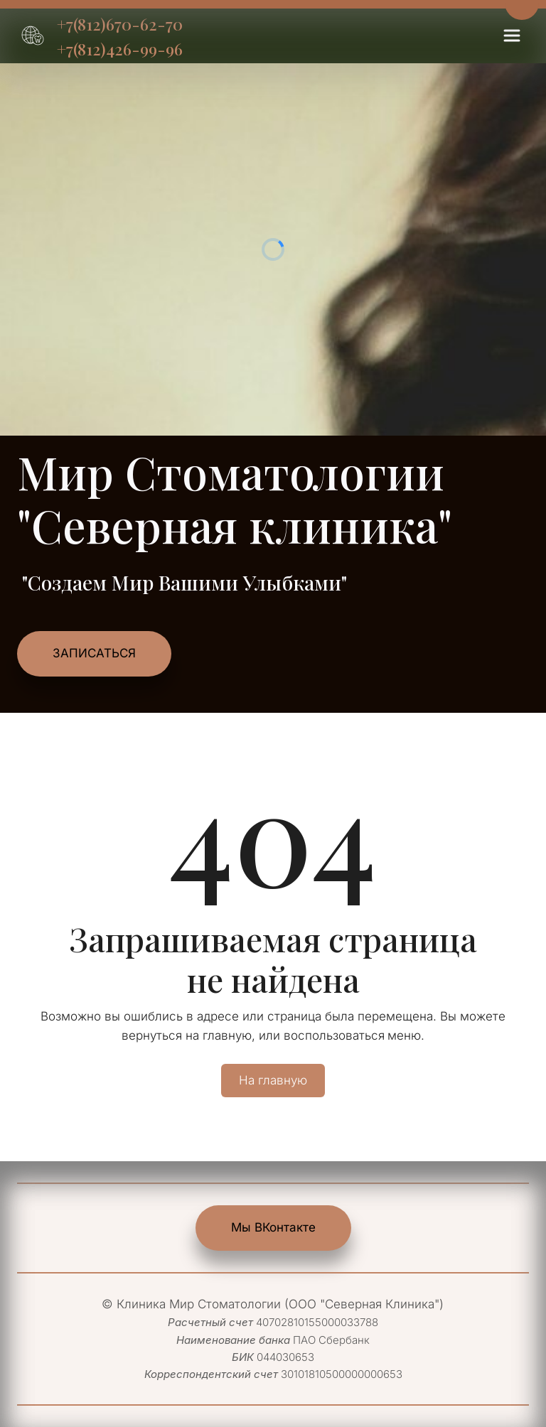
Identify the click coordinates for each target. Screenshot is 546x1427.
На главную (273, 1080)
